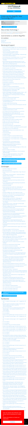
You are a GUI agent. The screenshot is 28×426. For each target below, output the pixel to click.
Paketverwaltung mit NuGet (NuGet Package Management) (13, 209)
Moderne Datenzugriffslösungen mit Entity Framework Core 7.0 (14, 345)
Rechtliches (25, 422)
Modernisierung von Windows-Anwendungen (11, 122)
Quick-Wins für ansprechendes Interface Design (11, 244)
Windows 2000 (9, 33)
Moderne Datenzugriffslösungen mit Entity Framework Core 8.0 (14, 330)
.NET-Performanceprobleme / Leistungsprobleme (12, 125)
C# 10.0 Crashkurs (6, 352)
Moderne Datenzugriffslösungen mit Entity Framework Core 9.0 (14, 326)
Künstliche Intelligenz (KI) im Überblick (10, 168)
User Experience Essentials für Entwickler (10, 245)
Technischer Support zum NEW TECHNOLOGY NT (11, 163)
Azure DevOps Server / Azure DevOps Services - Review (13, 137)
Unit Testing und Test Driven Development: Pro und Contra (13, 111)
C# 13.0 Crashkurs (6, 321)
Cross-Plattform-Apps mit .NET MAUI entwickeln (11, 324)
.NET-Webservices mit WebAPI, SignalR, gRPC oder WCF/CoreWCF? (15, 127)
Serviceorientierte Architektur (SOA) (9, 98)
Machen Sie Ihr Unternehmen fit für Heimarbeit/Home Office (14, 88)
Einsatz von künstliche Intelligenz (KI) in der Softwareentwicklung (14, 47)
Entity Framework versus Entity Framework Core (11, 79)
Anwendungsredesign (7, 132)
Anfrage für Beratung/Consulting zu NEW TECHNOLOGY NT (13, 158)
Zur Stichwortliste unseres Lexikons (9, 26)
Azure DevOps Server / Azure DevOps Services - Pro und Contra (14, 57)
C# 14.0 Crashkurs (6, 311)
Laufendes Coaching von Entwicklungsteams (11, 86)
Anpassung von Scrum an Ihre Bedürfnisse (10, 128)
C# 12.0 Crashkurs (6, 332)
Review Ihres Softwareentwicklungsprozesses (11, 97)
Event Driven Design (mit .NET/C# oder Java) (11, 229)
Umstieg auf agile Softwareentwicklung (10, 103)
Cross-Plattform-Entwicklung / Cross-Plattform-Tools (12, 69)
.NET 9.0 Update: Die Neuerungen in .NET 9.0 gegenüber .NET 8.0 (14, 327)
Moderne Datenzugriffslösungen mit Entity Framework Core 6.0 (14, 351)
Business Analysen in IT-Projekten (9, 149)
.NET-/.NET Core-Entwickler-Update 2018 (10, 288)
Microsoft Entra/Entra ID (7, 170)
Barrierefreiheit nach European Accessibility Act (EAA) (12, 119)
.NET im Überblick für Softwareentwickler (10, 285)
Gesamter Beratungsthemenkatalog (9, 161)
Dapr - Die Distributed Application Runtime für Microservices (14, 263)
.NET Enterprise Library (7, 284)
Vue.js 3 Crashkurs (6, 346)
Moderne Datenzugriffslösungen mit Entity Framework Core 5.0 (14, 365)
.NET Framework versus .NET (8, 124)
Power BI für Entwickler (7, 185)
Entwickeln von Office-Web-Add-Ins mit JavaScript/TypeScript (14, 193)
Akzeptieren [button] (12, 421)
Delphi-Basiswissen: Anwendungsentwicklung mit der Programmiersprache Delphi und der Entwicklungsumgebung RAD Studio (14, 221)
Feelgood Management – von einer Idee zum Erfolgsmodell (13, 230)
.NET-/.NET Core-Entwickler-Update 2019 (10, 290)
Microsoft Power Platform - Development (10, 269)
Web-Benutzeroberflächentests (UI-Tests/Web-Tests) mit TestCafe (15, 264)
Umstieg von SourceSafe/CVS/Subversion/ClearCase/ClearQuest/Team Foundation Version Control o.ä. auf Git (13, 108)
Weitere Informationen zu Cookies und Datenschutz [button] (11, 418)
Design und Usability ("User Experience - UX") (11, 120)
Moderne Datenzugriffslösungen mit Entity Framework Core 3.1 (14, 366)
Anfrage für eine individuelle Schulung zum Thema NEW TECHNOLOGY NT (12, 293)
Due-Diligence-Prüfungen (7, 156)
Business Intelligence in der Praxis (9, 376)
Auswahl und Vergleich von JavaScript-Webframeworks (13, 135)
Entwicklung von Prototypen (8, 80)
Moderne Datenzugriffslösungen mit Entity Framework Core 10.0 (14, 314)
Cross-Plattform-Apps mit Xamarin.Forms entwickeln (12, 355)
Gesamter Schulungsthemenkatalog (9, 295)
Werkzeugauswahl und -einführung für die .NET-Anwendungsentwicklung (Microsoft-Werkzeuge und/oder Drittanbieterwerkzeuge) (13, 114)
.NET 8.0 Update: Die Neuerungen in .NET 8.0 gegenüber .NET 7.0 (14, 329)
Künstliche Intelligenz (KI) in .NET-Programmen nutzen (12, 192)
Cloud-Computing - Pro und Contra (9, 68)
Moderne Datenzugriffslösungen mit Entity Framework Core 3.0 (14, 377)
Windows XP (17, 33)
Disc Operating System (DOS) (6, 42)
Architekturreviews (6, 134)
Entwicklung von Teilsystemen (8, 82)
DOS (12, 32)
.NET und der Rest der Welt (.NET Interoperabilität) (12, 287)
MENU (14, 11)
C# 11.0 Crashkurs (6, 342)
